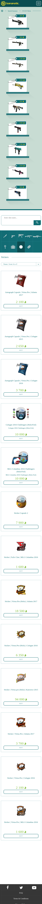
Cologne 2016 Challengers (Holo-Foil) (21, 428)
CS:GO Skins (26, 11)
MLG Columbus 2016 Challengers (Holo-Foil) (21, 475)
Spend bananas (13, 11)
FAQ (21, 893)
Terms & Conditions (21, 899)
